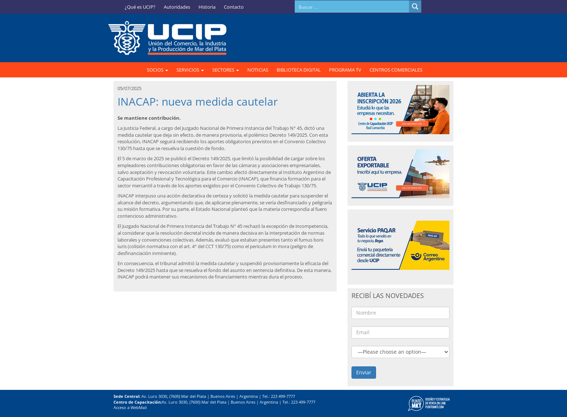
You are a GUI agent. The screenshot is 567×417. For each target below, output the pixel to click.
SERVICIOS (190, 70)
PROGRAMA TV (345, 70)
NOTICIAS (257, 70)
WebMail (139, 407)
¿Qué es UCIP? (140, 7)
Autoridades (177, 7)
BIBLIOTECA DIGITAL (299, 70)
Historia (207, 7)
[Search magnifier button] (415, 6)
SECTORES (225, 70)
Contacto (234, 7)
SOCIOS (157, 70)
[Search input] (352, 6)
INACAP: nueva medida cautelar (198, 101)
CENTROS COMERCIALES (396, 70)
